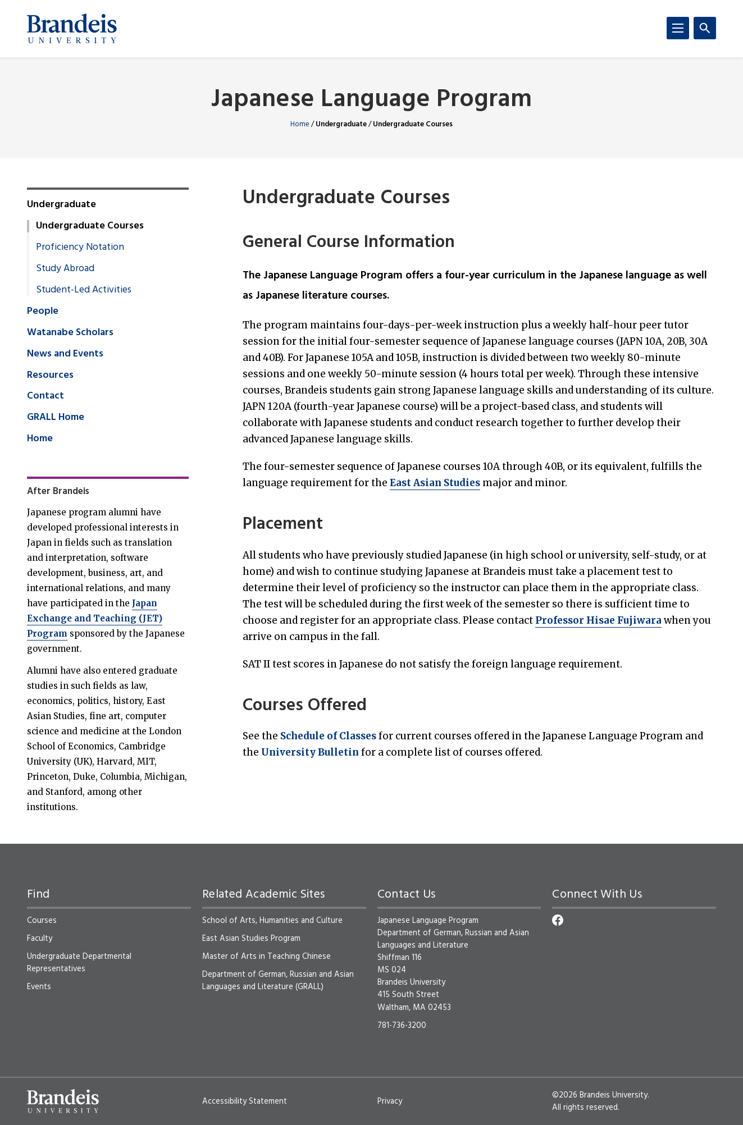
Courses (42, 920)
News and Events (65, 354)
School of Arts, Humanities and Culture (272, 920)
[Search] (705, 28)
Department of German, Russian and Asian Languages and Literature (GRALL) (278, 981)
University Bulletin (310, 752)
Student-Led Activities (83, 290)
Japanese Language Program (371, 100)
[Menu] (678, 28)
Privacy (389, 1101)
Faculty (39, 938)
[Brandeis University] (72, 28)
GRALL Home (55, 417)
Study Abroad (65, 269)
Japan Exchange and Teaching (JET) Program (94, 618)
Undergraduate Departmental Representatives (79, 963)
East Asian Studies (435, 483)
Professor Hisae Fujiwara (598, 620)
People (42, 311)
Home (299, 124)
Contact (45, 396)
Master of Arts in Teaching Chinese (266, 956)
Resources (50, 375)
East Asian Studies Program (251, 938)
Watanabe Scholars (70, 333)
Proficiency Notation (80, 247)
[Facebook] (557, 920)
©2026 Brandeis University (600, 1095)
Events (39, 987)
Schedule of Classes (328, 736)
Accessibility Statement (244, 1101)
